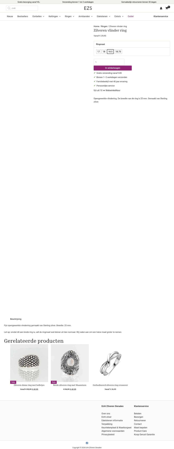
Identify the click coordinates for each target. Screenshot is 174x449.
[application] (43, 16)
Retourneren (140, 420)
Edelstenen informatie (112, 420)
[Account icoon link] (161, 8)
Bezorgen (138, 416)
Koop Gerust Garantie (144, 433)
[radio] (98, 52)
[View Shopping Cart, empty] (167, 8)
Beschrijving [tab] (15, 319)
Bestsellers (22, 16)
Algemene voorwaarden (113, 430)
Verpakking (107, 423)
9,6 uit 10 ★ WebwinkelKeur (107, 90)
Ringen (69, 16)
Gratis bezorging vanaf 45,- (29, 2)
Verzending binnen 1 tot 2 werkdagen (78, 2)
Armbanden (85, 16)
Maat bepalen (140, 426)
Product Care (140, 430)
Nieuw (10, 16)
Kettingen (54, 16)
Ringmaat (100, 44)
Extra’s (118, 16)
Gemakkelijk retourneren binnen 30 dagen (138, 2)
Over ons (106, 413)
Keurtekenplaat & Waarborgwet (116, 426)
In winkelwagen (112, 68)
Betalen (137, 413)
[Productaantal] (109, 62)
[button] (160, 16)
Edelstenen (103, 16)
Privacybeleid (108, 433)
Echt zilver (106, 416)
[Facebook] (87, 442)
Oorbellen (38, 16)
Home (96, 26)
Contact (138, 423)
